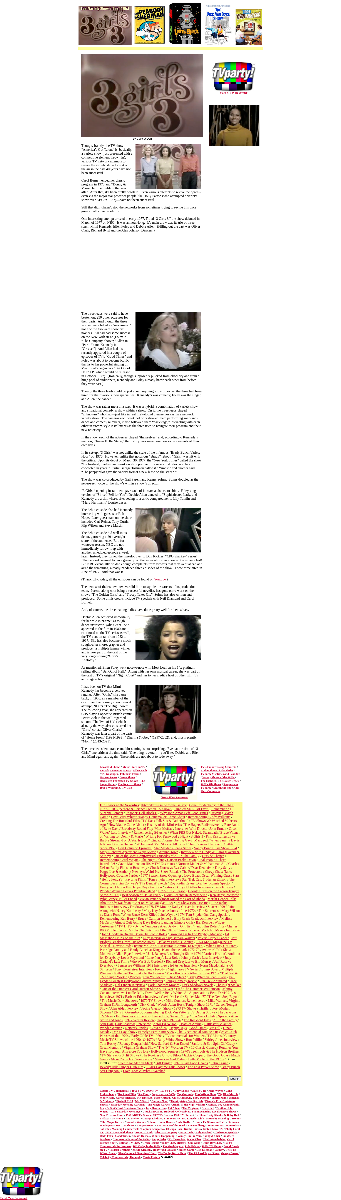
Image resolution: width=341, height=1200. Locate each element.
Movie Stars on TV (133, 767)
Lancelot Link (195, 1118)
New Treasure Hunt (112, 1115)
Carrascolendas (125, 1097)
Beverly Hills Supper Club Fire (121, 1067)
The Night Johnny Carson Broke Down (168, 860)
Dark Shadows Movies (163, 985)
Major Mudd (162, 1097)
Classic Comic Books (161, 1122)
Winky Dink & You (189, 1135)
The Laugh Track (228, 780)
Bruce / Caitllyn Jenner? (154, 918)
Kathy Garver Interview (188, 907)
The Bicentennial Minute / (195, 1032)
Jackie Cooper (194, 1055)
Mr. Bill (214, 1028)
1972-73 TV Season (171, 891)
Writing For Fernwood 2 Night (166, 836)
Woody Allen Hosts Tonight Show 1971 (185, 1004)
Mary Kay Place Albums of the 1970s (170, 910)
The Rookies (150, 1055)
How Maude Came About (126, 824)
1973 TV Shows (185, 1008)
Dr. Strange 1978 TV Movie (149, 907)
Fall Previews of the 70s (133, 1016)
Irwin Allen (194, 1139)
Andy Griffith (184, 1122)
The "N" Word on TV (173, 1047)
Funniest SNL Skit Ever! (191, 809)
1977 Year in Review (139, 1020)
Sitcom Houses (141, 1135)
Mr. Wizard (142, 1101)
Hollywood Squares (165, 1051)
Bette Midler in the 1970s (206, 1059)
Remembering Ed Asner (150, 832)
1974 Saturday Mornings (125, 1111)
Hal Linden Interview (130, 985)
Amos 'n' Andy (144, 1132)
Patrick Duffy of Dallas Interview (188, 887)
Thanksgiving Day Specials (186, 1101)
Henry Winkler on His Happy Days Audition (131, 887)
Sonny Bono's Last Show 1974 (215, 848)
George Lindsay (152, 1118)
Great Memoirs (110, 1047)
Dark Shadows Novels (197, 985)
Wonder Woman (111, 1028)
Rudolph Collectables (177, 1111)
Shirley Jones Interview (220, 1039)
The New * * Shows (129, 784)
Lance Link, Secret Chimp (170, 1016)
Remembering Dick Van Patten (165, 1012)
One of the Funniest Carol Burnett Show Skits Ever (137, 989)
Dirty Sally (222, 867)
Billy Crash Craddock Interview (196, 918)
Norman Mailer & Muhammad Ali (202, 864)
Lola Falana (192, 1146)
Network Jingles (136, 1028)
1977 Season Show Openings (161, 875)
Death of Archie (190, 1024)
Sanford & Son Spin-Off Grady (213, 1043)
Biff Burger (163, 1063)
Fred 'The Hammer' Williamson (198, 989)
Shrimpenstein (201, 1111)
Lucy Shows (182, 1090)
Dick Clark (147, 1004)
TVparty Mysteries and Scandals (220, 773)
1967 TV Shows (162, 1115)
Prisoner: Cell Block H (141, 813)
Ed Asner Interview (183, 965)
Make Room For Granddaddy (131, 1059)
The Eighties (208, 780)
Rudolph (135, 1157)
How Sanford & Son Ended (169, 1043)
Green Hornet (150, 1142)
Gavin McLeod (171, 996)
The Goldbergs (197, 1125)
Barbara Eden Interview (141, 996)
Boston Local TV (213, 1129)
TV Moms (214, 1036)
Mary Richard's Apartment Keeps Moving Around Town (139, 852)
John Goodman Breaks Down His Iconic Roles (134, 934)
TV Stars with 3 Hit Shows (120, 1055)
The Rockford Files (197, 1020)
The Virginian (190, 1108)
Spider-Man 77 (195, 996)
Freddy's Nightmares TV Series (177, 969)
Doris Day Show (123, 1032)
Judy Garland (203, 1132)
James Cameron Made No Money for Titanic (209, 930)
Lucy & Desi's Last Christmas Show (121, 1108)
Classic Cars (198, 1090)
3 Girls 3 (197, 836)
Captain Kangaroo (152, 1129)
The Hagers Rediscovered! (203, 824)
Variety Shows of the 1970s (218, 777)
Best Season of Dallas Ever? (141, 895)
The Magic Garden (158, 1104)
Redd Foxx (106, 1135)
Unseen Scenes (108, 777)
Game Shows (127, 777)
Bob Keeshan (204, 1149)
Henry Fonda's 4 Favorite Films (124, 879)
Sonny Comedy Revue (181, 981)
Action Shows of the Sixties (217, 770)
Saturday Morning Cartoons (128, 1104)
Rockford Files (127, 1094)
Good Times (198, 1028)
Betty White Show (170, 1039)
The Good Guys (217, 1055)
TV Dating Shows (202, 1012)
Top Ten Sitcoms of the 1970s (155, 930)
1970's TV (166, 1090)
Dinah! (227, 1028)
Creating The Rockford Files (120, 821)
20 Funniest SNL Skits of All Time (161, 844)
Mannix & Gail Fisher (170, 1059)
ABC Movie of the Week (171, 1125)
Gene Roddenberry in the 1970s (211, 805)
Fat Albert (174, 1108)
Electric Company (166, 1132)
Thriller (204, 1008)
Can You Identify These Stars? (164, 977)
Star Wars (170, 1118)
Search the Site (222, 787)
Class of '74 (158, 1028)
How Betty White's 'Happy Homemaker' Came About (148, 817)
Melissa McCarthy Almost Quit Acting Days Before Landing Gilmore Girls (166, 920)
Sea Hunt (144, 1094)
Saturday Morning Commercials (119, 1129)
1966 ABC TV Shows (138, 1115)
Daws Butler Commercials (223, 1125)
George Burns (230, 1153)
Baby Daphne (201, 1097)
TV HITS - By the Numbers (138, 926)
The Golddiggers (173, 1146)
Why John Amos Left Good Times (184, 813)
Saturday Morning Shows (115, 770)
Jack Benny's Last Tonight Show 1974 (174, 953)
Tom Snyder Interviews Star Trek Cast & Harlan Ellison (187, 879)
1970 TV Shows (151, 1000)
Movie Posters (151, 1157)
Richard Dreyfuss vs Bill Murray (189, 961)
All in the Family (225, 1020)
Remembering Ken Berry (117, 918)
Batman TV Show (129, 1142)
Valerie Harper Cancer (213, 938)
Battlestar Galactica (218, 1024)
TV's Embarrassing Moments (218, 767)
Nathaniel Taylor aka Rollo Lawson (139, 973)
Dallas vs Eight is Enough (175, 942)
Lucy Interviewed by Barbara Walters (169, 938)
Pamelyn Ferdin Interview (156, 1032)
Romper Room (145, 1125)
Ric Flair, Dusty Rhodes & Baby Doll (217, 1115)
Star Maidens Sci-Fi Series (172, 848)
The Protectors (192, 871)
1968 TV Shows (183, 1115)
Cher (197, 1122)
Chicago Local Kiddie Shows (183, 1129)
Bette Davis (186, 1132)
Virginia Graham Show (140, 1047)
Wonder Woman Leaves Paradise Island (127, 891)
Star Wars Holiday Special (210, 1016)
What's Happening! (164, 1135)
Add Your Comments (220, 789)
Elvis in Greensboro (128, 1012)
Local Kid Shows (110, 767)
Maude (104, 1032)
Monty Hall (107, 1097)
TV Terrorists (177, 1139)
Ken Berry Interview (224, 895)
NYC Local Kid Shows (119, 1132)
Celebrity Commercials (114, 1157)
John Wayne (216, 1090)
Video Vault (140, 770)
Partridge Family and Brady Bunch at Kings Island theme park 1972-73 (149, 950)
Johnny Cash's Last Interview (201, 957)
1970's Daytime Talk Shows (165, 1067)
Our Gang (194, 1142)
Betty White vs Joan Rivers (207, 977)
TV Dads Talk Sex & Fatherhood (165, 821)
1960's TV (152, 1090)
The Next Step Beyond (224, 996)
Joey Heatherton (156, 1108)
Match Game (186, 1149)
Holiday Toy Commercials (223, 1104)
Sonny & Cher (211, 1135)
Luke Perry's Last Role (162, 957)
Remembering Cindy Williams (209, 817)
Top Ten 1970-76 (169, 1020)
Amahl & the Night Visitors (188, 1104)
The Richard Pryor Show (204, 1153)
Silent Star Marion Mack (135, 1063)
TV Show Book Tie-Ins (192, 903)
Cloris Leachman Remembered (185, 895)
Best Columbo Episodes (135, 848)
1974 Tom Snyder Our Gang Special (203, 914)
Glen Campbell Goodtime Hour (137, 1153)
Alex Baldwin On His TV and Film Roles (189, 926)
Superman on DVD (163, 1094)
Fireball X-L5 (124, 1101)
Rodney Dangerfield (133, 1043)
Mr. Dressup (144, 1097)
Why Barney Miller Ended (118, 899)
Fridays (104, 1118)
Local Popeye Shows (224, 1111)
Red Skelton (132, 1118)
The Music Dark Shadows (120, 1000)
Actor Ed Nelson (165, 1024)
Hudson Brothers (120, 1149)
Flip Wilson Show (205, 1094)
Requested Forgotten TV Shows (119, 780)
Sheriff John (218, 1097)
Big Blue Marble (228, 1094)
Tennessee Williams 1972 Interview (142, 965)
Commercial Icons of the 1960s (131, 1139)
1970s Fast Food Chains (191, 1063)
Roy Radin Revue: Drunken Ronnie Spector (200, 883)
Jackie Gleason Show (156, 1008)
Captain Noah (159, 1101)
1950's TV (138, 1090)
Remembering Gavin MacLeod (186, 840)
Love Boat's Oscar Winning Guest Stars (211, 875)
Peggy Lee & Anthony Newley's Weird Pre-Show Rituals (139, 871)
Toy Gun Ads (185, 1094)
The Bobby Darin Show (172, 1153)
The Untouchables (214, 1139)
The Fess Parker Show (203, 1067)
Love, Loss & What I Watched (144, 1071)
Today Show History (173, 1142)
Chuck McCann (152, 1111)
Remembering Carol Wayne (119, 860)
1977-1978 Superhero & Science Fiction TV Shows (136, 809)
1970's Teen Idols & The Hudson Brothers (210, 1051)
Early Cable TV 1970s (146, 1036)
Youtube (160, 579)
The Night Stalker (228, 985)
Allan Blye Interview (130, 953)
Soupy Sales (159, 1139)
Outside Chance (213, 856)
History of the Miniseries (164, 824)
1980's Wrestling (110, 787)
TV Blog (127, 787)
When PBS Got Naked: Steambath (193, 832)
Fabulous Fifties (129, 773)
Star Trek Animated (213, 981)
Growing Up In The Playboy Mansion (195, 934)
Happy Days (178, 1028)
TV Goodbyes (109, 773)
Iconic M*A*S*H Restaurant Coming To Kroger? (168, 946)
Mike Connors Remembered (185, 1000)
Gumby (219, 1149)
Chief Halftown (181, 1097)
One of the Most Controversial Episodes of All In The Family (156, 856)
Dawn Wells (153, 993)
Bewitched (208, 1108)
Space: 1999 (216, 907)
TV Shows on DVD (214, 1122)
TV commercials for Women (185, 1036)
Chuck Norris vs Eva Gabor (169, 867)
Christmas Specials (225, 1132)
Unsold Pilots (171, 1055)
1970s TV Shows (212, 1146)
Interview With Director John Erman (200, 828)
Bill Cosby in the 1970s (146, 1146)
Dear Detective (201, 867)
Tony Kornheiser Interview (133, 969)
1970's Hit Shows (211, 784)
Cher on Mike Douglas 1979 (153, 903)
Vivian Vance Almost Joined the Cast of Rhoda (172, 899)
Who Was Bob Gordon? (146, 961)
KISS (181, 1118)
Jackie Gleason (141, 1149)
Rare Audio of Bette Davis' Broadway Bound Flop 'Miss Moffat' (170, 826)
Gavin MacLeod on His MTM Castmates (146, 864)
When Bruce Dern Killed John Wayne (148, 914)
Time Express (223, 887)
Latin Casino (219, 1063)
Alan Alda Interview (124, 1008)
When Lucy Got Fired (221, 946)
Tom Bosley (108, 1043)
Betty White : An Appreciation (186, 993)
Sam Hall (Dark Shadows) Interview (125, 1024)
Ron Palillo (194, 1039)
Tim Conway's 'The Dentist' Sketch (142, 883)
